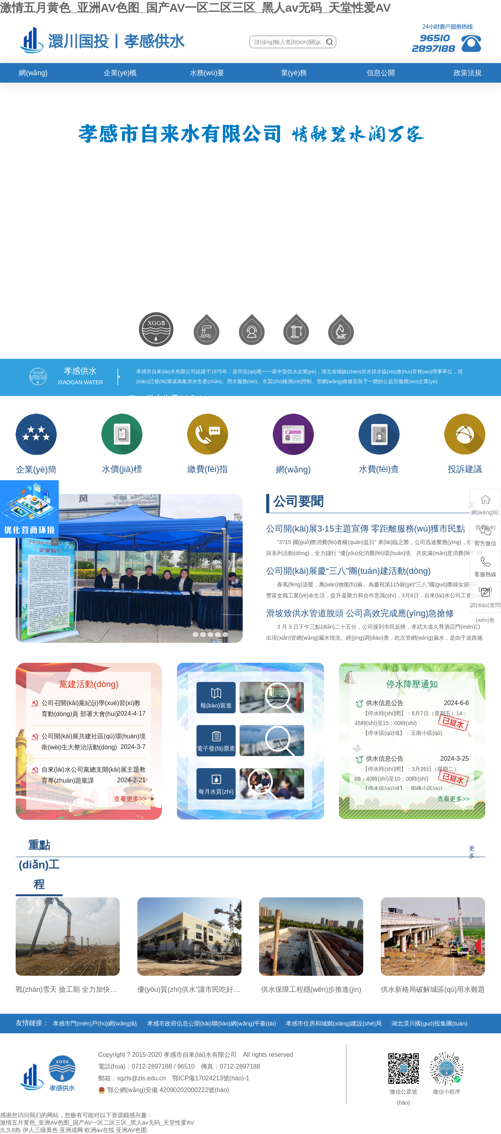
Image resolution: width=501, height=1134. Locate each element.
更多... (474, 852)
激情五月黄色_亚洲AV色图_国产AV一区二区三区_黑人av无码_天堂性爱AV (195, 7)
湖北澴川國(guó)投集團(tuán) (429, 1023)
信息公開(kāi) (381, 76)
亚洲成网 (71, 1130)
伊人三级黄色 (40, 1130)
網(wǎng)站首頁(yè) (33, 76)
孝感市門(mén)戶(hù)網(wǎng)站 (95, 1023)
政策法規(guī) (468, 76)
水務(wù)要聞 (207, 76)
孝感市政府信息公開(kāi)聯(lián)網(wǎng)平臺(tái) (211, 1023)
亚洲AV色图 (131, 1130)
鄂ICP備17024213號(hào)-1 (210, 1078)
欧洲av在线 (99, 1130)
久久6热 (10, 1130)
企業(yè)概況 (120, 76)
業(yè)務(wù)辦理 (294, 76)
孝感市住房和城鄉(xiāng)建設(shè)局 (334, 1023)
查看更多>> (130, 799)
